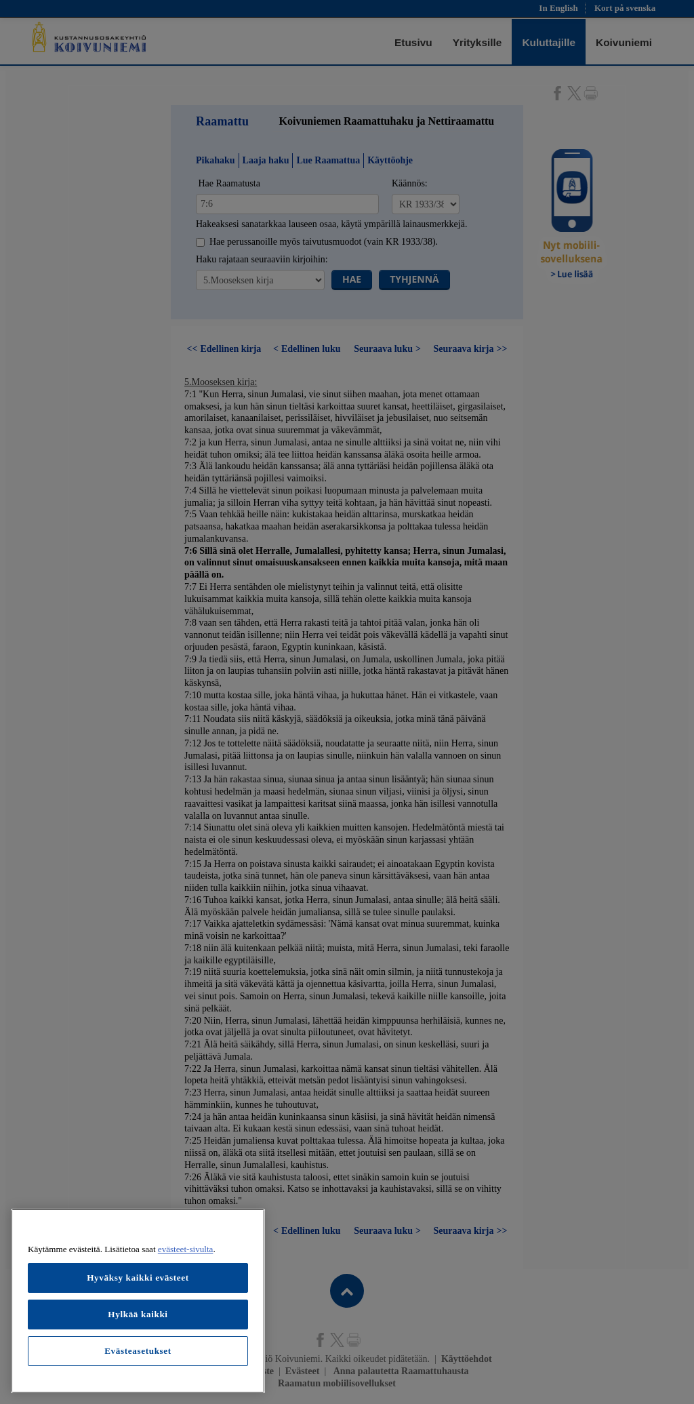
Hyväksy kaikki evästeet (138, 1277)
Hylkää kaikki (137, 1314)
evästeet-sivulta (185, 1249)
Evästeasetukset (137, 1351)
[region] (138, 1301)
